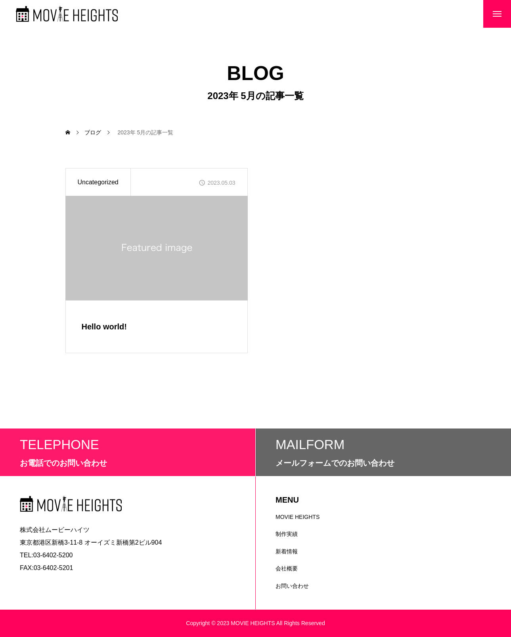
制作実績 (287, 534)
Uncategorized (98, 182)
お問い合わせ (292, 586)
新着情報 (287, 551)
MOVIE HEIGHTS (298, 517)
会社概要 (287, 568)
